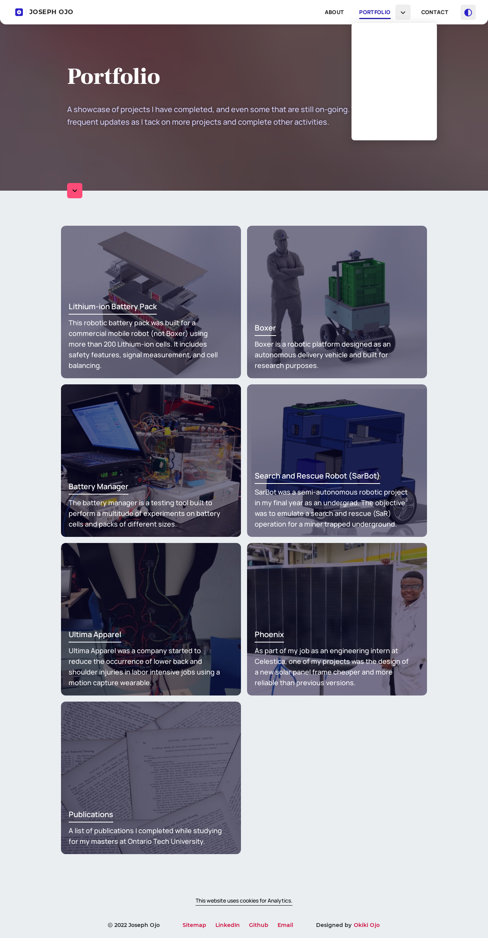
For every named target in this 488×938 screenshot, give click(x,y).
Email (285, 925)
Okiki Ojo (367, 925)
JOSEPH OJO (44, 12)
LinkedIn (227, 925)
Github (258, 925)
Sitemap (194, 925)
